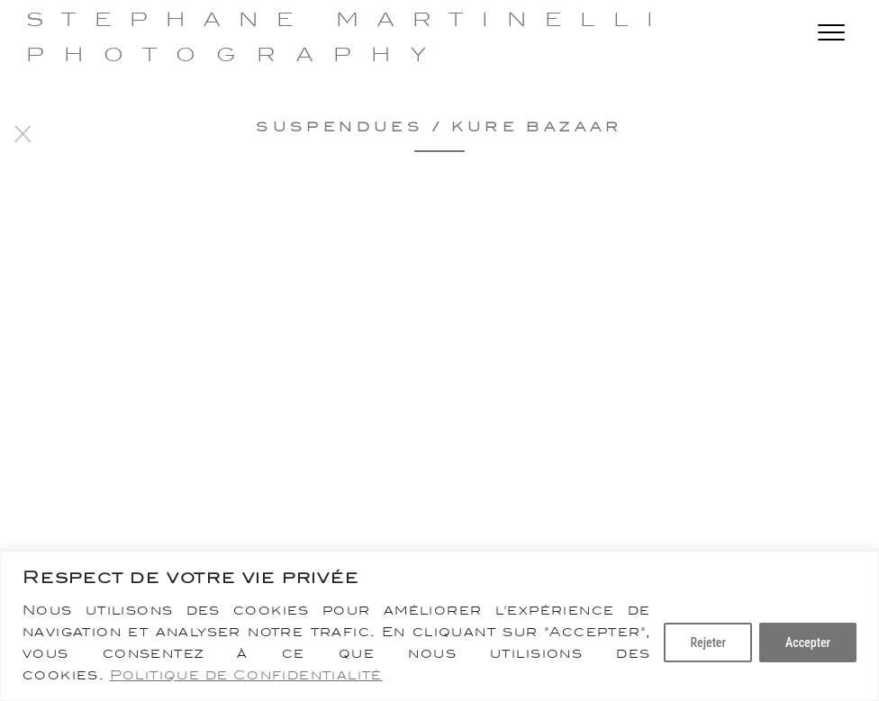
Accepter (807, 642)
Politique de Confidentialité (246, 675)
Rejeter (708, 642)
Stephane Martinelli (349, 20)
